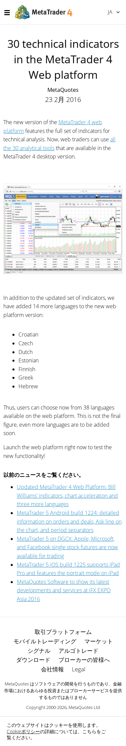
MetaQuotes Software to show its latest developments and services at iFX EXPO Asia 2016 (64, 590)
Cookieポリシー (23, 731)
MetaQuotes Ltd (84, 707)
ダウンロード (33, 660)
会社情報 (52, 669)
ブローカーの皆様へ (84, 660)
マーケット (98, 641)
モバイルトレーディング (44, 641)
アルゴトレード (78, 650)
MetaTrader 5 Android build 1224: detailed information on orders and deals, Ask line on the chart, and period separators (69, 521)
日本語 (110, 11)
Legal (78, 669)
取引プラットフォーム (63, 632)
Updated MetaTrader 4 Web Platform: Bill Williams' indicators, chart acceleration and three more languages (67, 495)
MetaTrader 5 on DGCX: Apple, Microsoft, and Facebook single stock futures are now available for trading (67, 547)
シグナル (39, 650)
